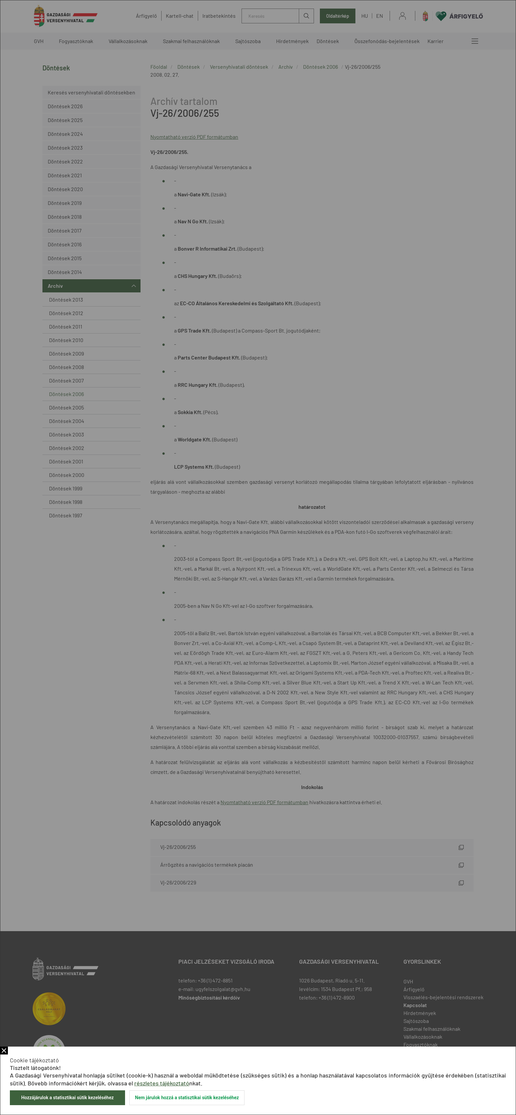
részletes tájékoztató (161, 1083)
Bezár (4, 1050)
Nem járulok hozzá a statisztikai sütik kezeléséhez (187, 1097)
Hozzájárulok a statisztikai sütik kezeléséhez (67, 1097)
